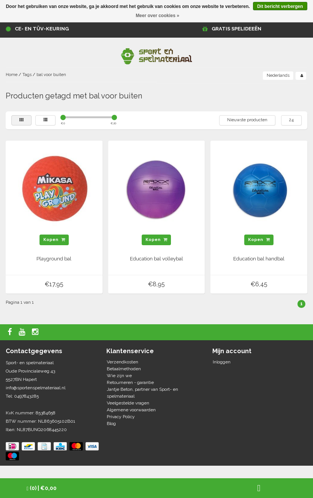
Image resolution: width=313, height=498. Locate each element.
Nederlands (278, 75)
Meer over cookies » (157, 15)
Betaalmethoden (124, 368)
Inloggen (222, 362)
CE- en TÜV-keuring (42, 29)
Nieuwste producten (247, 119)
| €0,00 (42, 488)
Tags (27, 74)
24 (291, 119)
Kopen (54, 239)
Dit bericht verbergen (280, 6)
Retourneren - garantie (130, 382)
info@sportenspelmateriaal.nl (35, 387)
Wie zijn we (119, 375)
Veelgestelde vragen (128, 403)
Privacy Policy (121, 416)
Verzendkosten (122, 362)
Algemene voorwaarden (131, 409)
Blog (111, 423)
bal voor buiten (51, 74)
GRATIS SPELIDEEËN (236, 29)
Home (11, 74)
